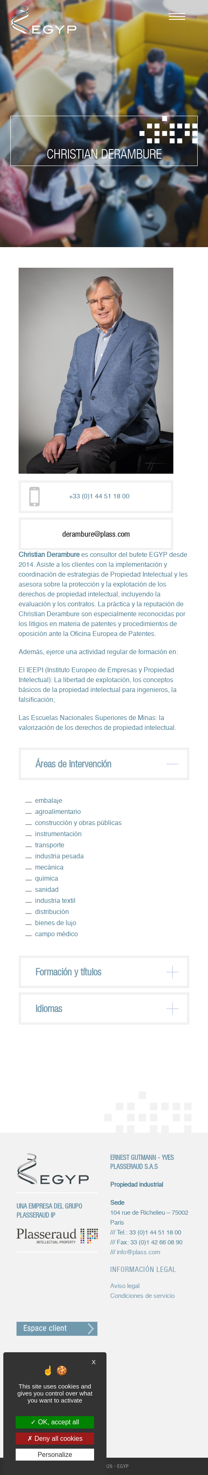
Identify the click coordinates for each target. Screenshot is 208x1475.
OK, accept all (55, 1422)
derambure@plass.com (96, 533)
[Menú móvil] (173, 16)
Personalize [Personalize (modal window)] (55, 1454)
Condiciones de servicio (142, 1296)
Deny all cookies (55, 1438)
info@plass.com (139, 1252)
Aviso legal (124, 1286)
